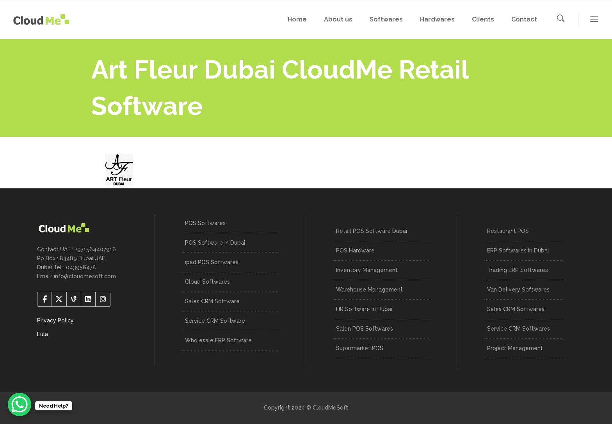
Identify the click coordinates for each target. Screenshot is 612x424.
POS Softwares (205, 223)
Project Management (515, 348)
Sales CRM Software (212, 301)
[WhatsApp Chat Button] (19, 404)
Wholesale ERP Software (218, 340)
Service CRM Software (215, 321)
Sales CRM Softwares (515, 309)
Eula (42, 334)
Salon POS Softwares (364, 329)
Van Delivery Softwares (518, 289)
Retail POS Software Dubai (371, 231)
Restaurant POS (508, 231)
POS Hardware (355, 250)
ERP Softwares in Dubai (518, 250)
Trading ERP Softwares (517, 270)
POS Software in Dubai (215, 243)
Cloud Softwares (207, 282)
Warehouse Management (369, 289)
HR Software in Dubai (364, 309)
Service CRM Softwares (518, 329)
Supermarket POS (359, 348)
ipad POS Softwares (211, 262)
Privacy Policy (55, 320)
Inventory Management (367, 270)
